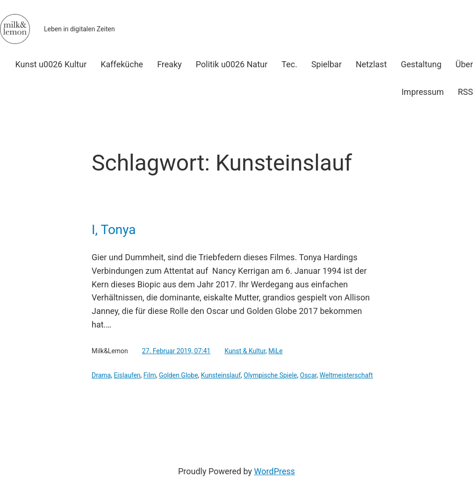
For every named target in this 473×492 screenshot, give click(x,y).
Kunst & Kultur (244, 351)
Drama (101, 375)
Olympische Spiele (270, 375)
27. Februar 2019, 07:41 (176, 351)
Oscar (308, 375)
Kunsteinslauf (221, 375)
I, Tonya (114, 229)
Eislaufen (127, 375)
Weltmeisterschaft (346, 375)
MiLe (275, 351)
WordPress (274, 471)
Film (149, 375)
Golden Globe (178, 375)
